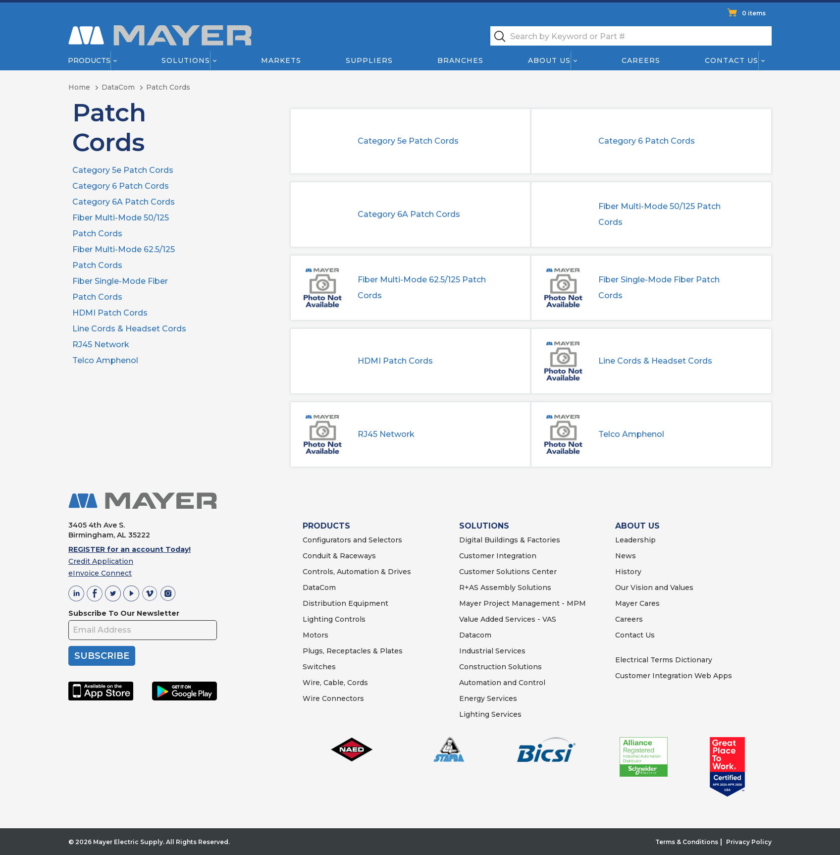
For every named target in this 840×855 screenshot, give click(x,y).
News (625, 555)
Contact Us (732, 60)
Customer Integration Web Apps (673, 675)
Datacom (475, 635)
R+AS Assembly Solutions (505, 587)
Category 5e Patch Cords (122, 170)
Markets (281, 60)
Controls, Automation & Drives (357, 571)
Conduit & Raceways (339, 555)
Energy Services (488, 698)
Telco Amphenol (105, 360)
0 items (754, 13)
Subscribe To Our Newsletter (123, 613)
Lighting (318, 619)
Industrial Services (492, 650)
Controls (349, 619)
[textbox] (631, 36)
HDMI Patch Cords (110, 313)
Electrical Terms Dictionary (663, 659)
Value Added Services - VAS (507, 619)
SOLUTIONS (484, 526)
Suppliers (369, 60)
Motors (315, 635)
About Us (549, 60)
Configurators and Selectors (352, 539)
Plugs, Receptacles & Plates (353, 650)
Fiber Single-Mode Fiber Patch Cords (659, 287)
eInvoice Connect (100, 573)
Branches (460, 60)
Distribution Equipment (345, 603)
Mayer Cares (637, 603)
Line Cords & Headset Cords (129, 328)
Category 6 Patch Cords (120, 186)
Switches (319, 666)
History (628, 571)
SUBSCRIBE (101, 655)
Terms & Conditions (686, 842)
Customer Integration (497, 555)
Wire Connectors (333, 698)
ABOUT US (637, 526)
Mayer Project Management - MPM (522, 603)
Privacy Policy (749, 842)
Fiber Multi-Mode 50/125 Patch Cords (659, 214)
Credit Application (100, 561)
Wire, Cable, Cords (335, 682)
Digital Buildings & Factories (509, 539)
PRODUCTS (326, 526)
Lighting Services (490, 714)
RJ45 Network (100, 344)
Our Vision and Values (654, 587)
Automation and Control (502, 682)
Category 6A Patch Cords (123, 202)
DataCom (319, 587)
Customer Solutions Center (508, 571)
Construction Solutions (500, 666)
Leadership (635, 539)
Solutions (185, 60)
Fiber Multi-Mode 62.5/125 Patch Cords (422, 287)
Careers (641, 60)
